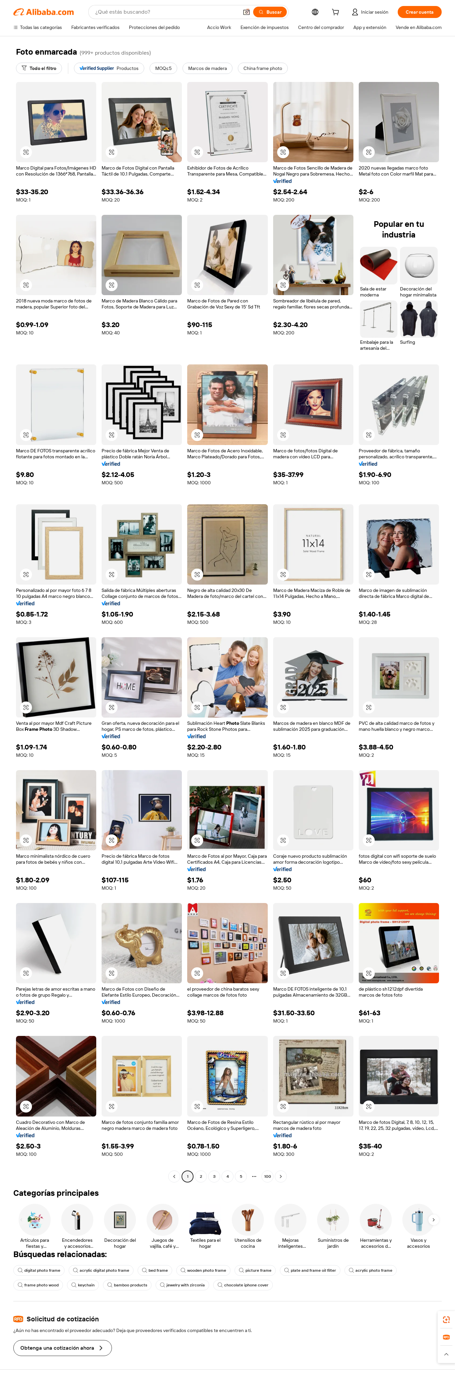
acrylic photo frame (370, 1270)
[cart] (337, 13)
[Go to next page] (281, 1176)
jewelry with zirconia (182, 1285)
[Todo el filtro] (39, 68)
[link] (446, 1319)
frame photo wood (38, 1285)
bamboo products (127, 1285)
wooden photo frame (203, 1270)
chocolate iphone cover (243, 1285)
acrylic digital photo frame (101, 1270)
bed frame (155, 1270)
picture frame (255, 1270)
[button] (246, 12)
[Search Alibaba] (166, 12)
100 (267, 1176)
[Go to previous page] (174, 1176)
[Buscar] (270, 12)
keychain (83, 1285)
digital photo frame (39, 1270)
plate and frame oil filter (310, 1270)
